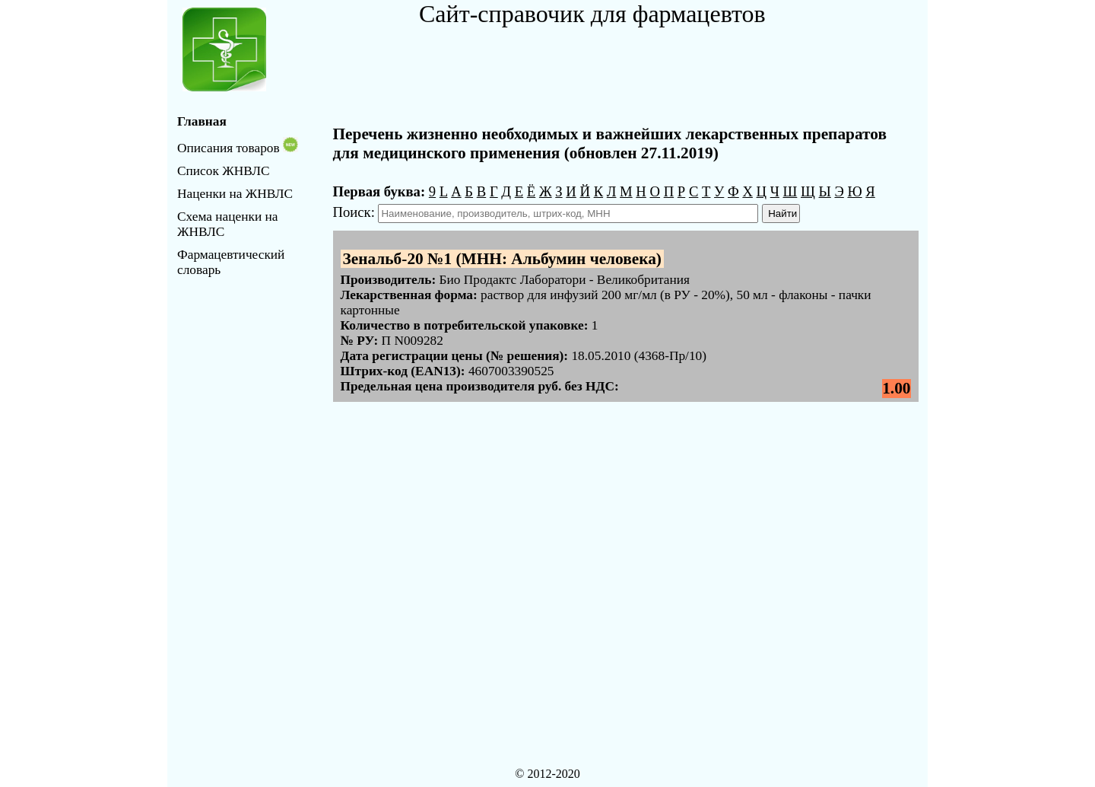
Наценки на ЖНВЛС (235, 193)
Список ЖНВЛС (223, 171)
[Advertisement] (597, 62)
